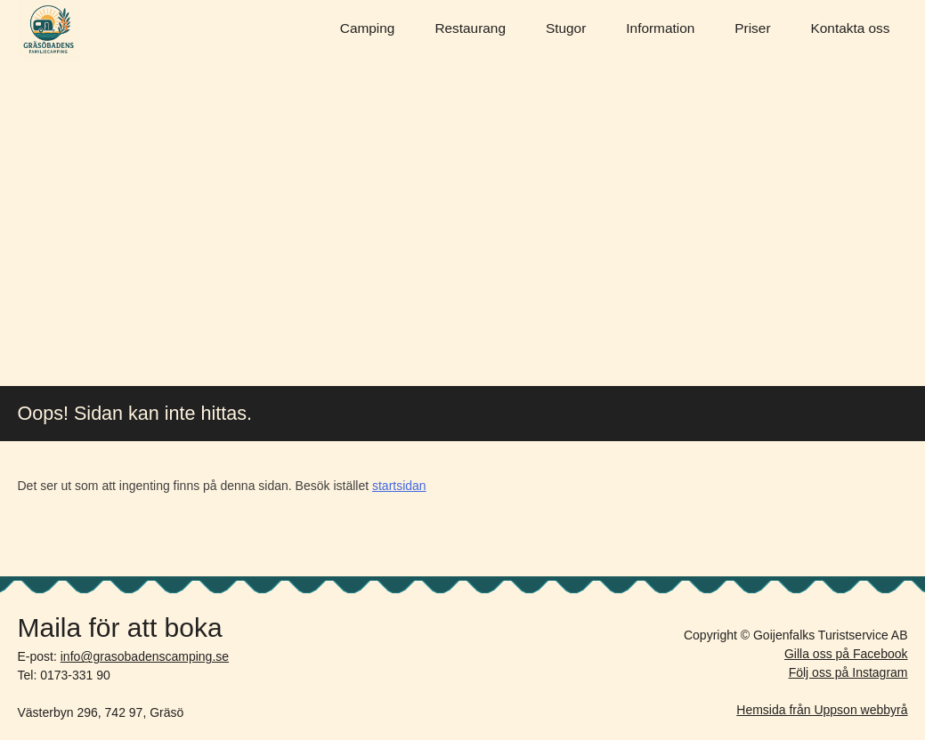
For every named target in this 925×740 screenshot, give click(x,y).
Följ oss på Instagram (848, 672)
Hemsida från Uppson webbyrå (821, 710)
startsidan (399, 486)
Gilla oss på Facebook (846, 654)
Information (660, 28)
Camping (367, 28)
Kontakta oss (850, 28)
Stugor (566, 28)
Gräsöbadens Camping (49, 31)
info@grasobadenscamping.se (145, 656)
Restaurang (470, 28)
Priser (752, 28)
